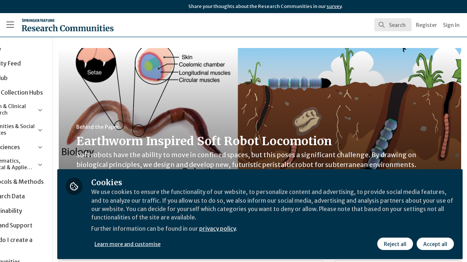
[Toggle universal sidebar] (10, 25)
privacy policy (260, 228)
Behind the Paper (138, 127)
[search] (393, 24)
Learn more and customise (168, 242)
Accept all (435, 242)
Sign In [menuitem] (451, 25)
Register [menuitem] (426, 25)
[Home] (57, 25)
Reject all (394, 242)
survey (334, 6)
